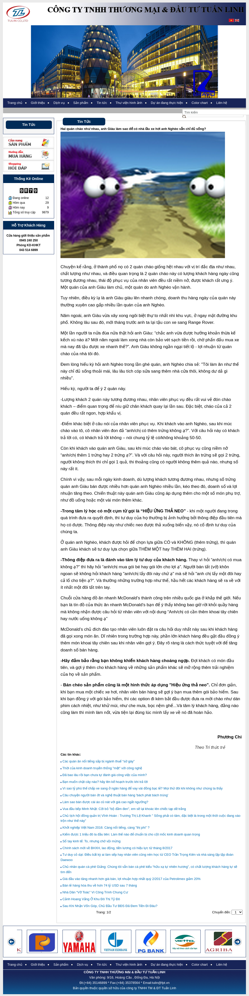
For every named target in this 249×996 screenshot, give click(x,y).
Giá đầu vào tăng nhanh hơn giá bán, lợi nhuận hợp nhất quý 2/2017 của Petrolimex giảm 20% (130, 879)
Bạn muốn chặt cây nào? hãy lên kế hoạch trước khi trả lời (104, 782)
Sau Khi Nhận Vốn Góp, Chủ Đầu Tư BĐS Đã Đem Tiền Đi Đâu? (108, 906)
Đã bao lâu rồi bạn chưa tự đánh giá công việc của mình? (103, 775)
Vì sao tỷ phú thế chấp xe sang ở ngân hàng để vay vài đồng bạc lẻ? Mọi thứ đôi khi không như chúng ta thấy (141, 788)
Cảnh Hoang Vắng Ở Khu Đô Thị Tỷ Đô (90, 899)
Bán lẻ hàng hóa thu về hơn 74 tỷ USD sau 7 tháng (98, 885)
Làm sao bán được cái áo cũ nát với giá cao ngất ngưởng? (104, 802)
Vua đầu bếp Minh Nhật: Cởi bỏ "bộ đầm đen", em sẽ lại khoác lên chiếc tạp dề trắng (123, 809)
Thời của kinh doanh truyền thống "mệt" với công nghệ (101, 768)
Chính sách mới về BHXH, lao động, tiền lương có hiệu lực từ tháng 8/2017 (116, 848)
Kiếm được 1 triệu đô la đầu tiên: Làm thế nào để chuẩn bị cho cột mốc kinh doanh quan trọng (130, 834)
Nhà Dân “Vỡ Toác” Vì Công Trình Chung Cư (94, 892)
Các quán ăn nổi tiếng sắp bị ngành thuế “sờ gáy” (97, 761)
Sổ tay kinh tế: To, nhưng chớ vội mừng (90, 841)
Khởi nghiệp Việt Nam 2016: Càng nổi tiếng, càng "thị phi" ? (104, 827)
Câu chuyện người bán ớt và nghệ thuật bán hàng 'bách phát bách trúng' (114, 795)
